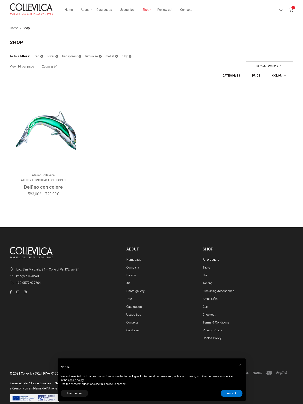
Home (14, 28)
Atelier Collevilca (43, 166)
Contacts (132, 313)
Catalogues (134, 297)
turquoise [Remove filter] (91, 56)
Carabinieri (133, 321)
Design (131, 266)
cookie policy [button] (76, 380)
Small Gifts (210, 289)
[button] (240, 365)
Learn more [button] (74, 393)
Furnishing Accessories (48, 171)
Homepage (133, 250)
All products (211, 250)
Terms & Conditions (216, 313)
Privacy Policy (212, 321)
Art (128, 273)
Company (132, 258)
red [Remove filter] (37, 56)
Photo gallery (135, 281)
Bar (205, 266)
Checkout (209, 305)
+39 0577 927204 (28, 273)
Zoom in (47, 66)
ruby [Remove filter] (125, 56)
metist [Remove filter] (110, 56)
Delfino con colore (43, 177)
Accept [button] (231, 393)
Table (206, 258)
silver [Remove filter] (50, 56)
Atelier (26, 171)
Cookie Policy (212, 328)
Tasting (208, 273)
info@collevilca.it (27, 266)
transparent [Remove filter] (70, 56)
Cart (205, 297)
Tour (129, 289)
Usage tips (133, 305)
